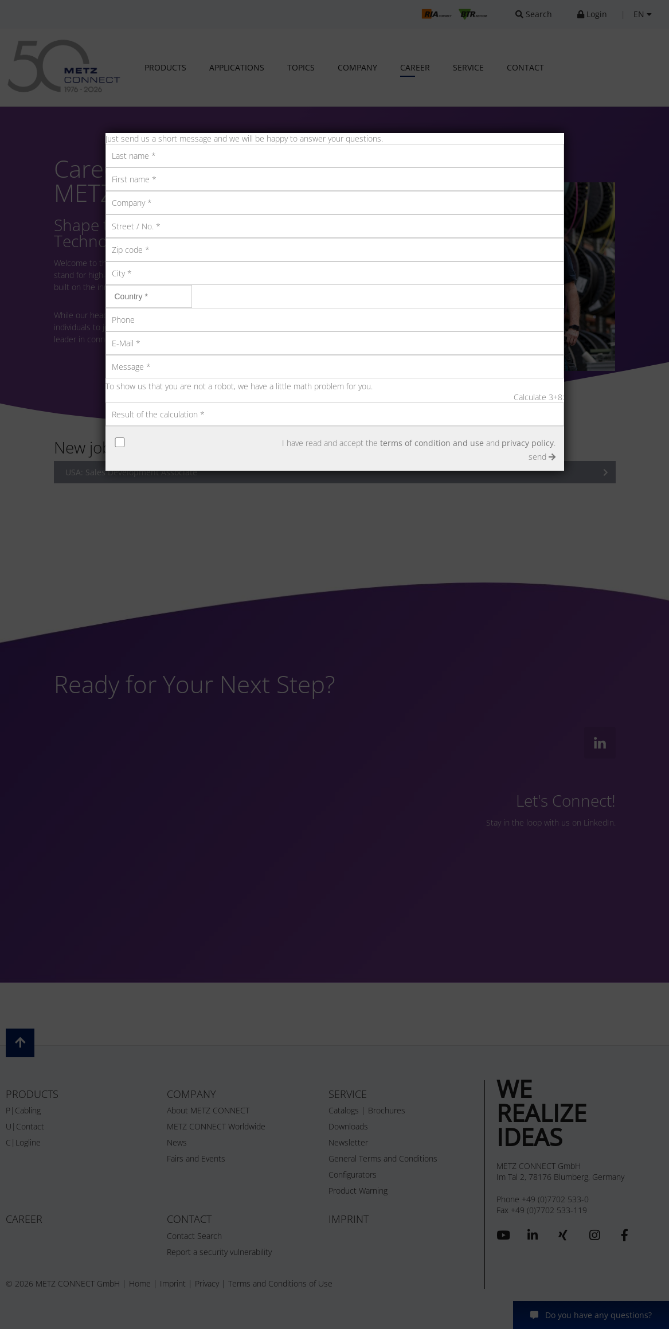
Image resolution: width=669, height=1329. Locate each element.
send (542, 456)
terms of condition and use (432, 442)
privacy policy (528, 442)
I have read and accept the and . (418, 442)
